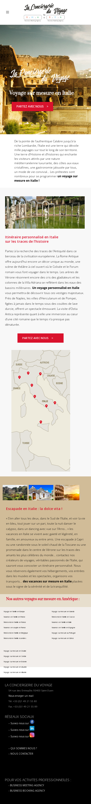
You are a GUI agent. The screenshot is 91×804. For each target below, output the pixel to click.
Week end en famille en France (15, 622)
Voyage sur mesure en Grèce (63, 638)
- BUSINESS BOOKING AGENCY (26, 790)
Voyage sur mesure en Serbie (15, 656)
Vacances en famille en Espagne (63, 627)
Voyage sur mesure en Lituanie (15, 667)
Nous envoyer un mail (20, 695)
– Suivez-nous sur (21, 723)
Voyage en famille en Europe (14, 611)
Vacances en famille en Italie (62, 622)
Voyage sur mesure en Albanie (15, 672)
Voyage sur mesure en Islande (63, 611)
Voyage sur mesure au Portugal (63, 633)
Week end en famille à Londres (15, 638)
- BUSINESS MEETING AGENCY (26, 785)
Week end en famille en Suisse (63, 617)
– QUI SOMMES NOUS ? (22, 748)
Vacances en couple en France (15, 627)
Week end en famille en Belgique (16, 633)
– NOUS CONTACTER (20, 753)
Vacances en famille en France (14, 617)
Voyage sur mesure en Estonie (15, 662)
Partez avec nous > (32, 106)
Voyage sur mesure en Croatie (15, 651)
